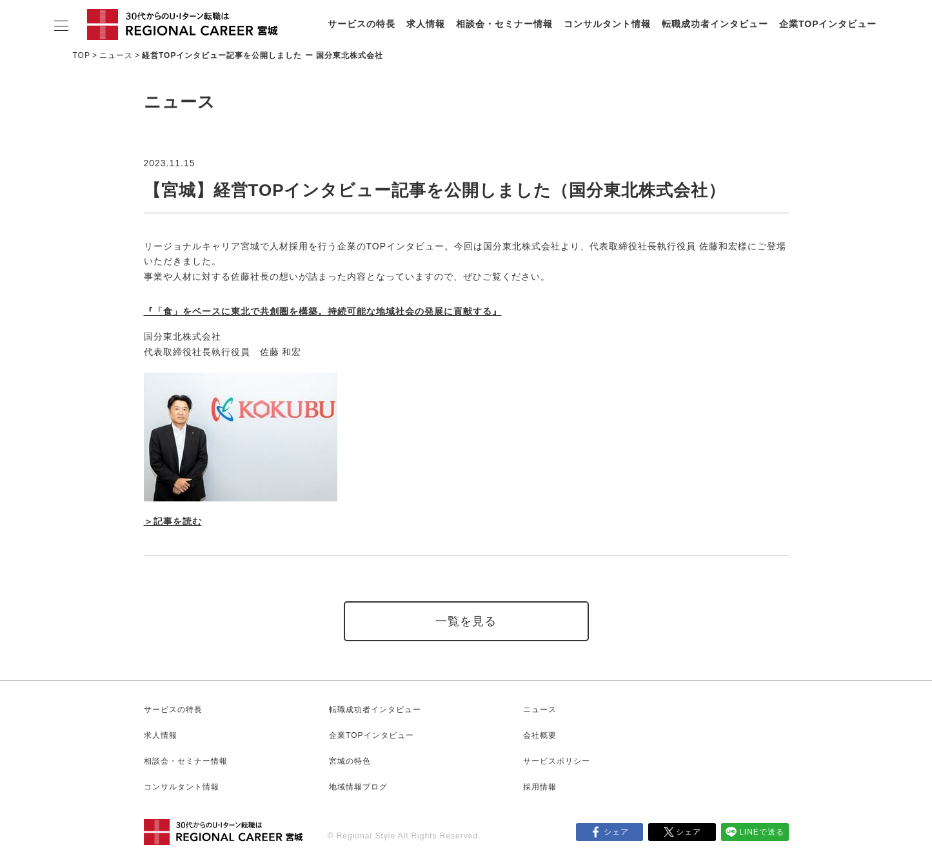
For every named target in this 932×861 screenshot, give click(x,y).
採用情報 (540, 786)
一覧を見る (466, 621)
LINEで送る (761, 832)
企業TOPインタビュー (828, 24)
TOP (81, 55)
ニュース (116, 55)
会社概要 (540, 735)
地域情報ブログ (358, 786)
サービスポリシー (556, 761)
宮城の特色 (350, 761)
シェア (616, 832)
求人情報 (425, 24)
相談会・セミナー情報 (504, 24)
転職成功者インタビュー (715, 24)
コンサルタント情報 (607, 24)
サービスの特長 (361, 24)
